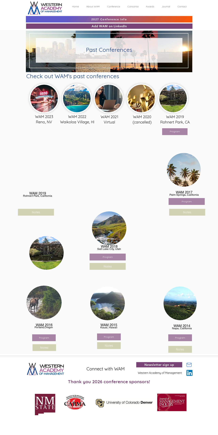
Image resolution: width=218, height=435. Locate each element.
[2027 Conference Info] (109, 19)
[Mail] (189, 364)
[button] (93, 6)
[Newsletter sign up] (159, 364)
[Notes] (108, 266)
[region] (57, 108)
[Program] (187, 201)
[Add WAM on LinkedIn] (109, 26)
